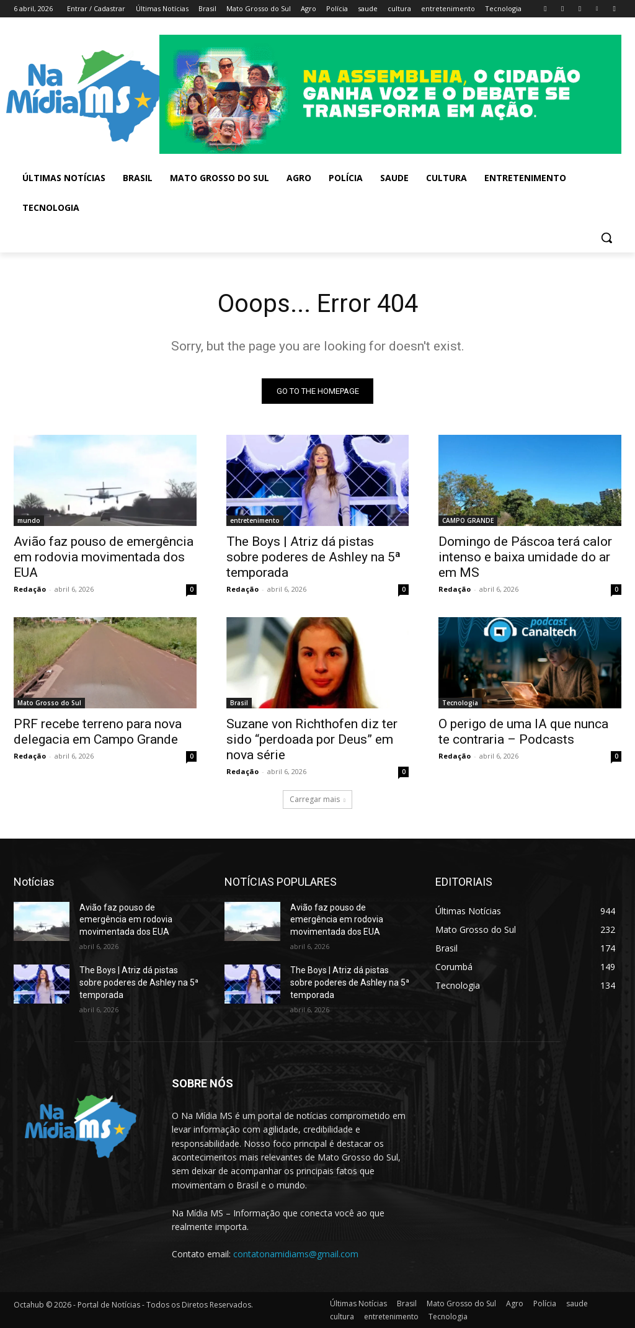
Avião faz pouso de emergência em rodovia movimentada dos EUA (103, 557)
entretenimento (255, 520)
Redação (30, 589)
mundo (28, 520)
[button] (606, 237)
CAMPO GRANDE (468, 520)
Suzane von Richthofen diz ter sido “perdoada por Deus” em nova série (311, 740)
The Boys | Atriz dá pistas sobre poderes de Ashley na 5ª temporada (313, 557)
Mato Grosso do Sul (49, 703)
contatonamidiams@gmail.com (295, 1254)
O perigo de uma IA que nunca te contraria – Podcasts (523, 732)
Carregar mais (317, 799)
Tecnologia (460, 703)
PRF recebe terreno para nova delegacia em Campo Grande (98, 732)
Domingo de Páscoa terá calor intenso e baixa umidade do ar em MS (525, 557)
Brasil (239, 703)
